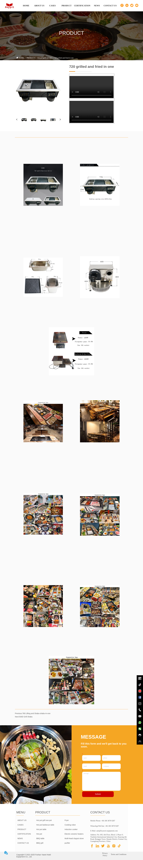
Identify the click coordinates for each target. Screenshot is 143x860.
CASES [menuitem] (52, 6)
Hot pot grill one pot (44, 58)
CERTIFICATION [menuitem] (82, 6)
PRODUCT (31, 58)
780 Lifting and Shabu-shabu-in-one (36, 713)
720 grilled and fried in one (64, 58)
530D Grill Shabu (26, 717)
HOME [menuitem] (26, 6)
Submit (98, 794)
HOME (21, 58)
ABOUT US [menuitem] (39, 6)
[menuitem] (66, 6)
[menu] (68, 6)
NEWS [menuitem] (97, 6)
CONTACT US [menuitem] (110, 6)
